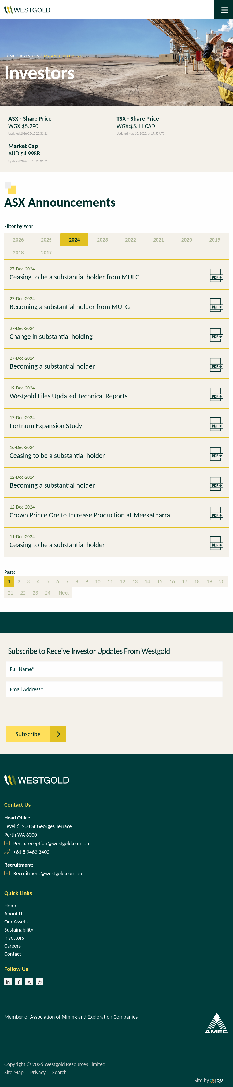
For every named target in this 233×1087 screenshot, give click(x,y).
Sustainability (18, 929)
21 (10, 592)
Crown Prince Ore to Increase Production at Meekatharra (90, 515)
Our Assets (16, 921)
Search (59, 1072)
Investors (14, 937)
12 (122, 581)
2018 (18, 252)
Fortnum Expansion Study (46, 425)
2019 (214, 239)
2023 (102, 239)
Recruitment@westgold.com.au (47, 873)
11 (110, 581)
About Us (14, 913)
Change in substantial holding (51, 336)
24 (47, 592)
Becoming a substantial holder (52, 366)
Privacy (38, 1072)
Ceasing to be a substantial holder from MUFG (75, 277)
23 (35, 592)
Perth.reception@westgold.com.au (51, 843)
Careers (12, 946)
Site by (208, 1080)
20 (221, 581)
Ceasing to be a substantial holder (57, 455)
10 (97, 581)
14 (147, 581)
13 (135, 581)
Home (10, 905)
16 (172, 581)
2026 (18, 239)
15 (159, 581)
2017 (46, 252)
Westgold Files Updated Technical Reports (69, 396)
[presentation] (35, 708)
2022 (130, 239)
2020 (186, 239)
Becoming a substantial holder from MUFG (70, 306)
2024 (74, 239)
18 (197, 581)
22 (22, 592)
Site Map (14, 1072)
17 (184, 581)
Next (63, 592)
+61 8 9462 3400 (31, 852)
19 (209, 581)
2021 (158, 239)
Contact (12, 954)
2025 (46, 239)
